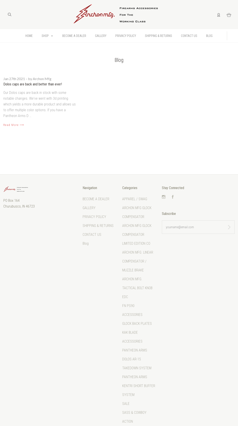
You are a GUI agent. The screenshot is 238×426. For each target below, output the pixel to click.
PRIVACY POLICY (125, 36)
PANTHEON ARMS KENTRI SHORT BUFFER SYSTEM (138, 386)
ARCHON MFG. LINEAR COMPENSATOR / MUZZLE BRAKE (137, 261)
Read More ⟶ (13, 125)
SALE (126, 404)
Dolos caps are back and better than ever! (32, 84)
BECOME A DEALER (74, 36)
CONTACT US (189, 36)
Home (29, 36)
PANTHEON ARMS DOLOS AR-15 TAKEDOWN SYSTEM (136, 359)
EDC (125, 297)
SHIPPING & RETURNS (158, 36)
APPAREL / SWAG (134, 199)
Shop (47, 36)
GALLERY (100, 36)
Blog (209, 36)
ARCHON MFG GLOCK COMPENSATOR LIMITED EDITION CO (136, 235)
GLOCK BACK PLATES (137, 323)
